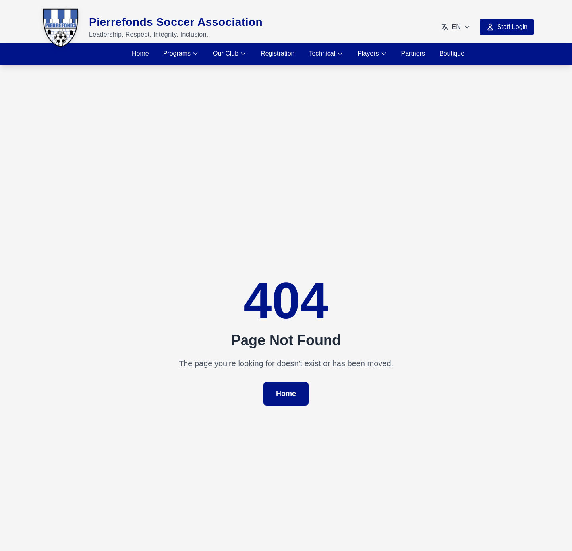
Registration (277, 53)
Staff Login (507, 27)
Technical (326, 53)
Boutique (451, 53)
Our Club (229, 53)
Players (372, 53)
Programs (181, 53)
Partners (413, 53)
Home (140, 53)
